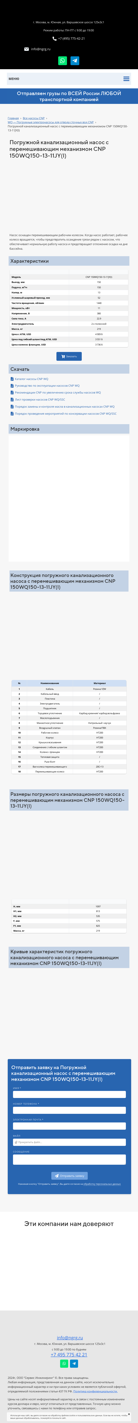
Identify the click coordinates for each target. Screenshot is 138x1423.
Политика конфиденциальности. (95, 1391)
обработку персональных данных (102, 1183)
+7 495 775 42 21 (69, 1354)
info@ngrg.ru (70, 1337)
